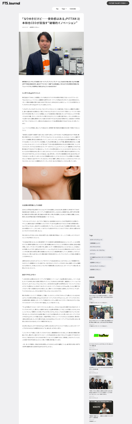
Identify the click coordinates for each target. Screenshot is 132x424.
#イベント (92, 253)
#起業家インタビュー (95, 262)
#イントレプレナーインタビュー (97, 266)
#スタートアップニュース (96, 239)
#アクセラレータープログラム (97, 250)
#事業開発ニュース (95, 243)
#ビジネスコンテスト (95, 246)
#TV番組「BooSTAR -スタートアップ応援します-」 (101, 258)
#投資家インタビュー (95, 269)
